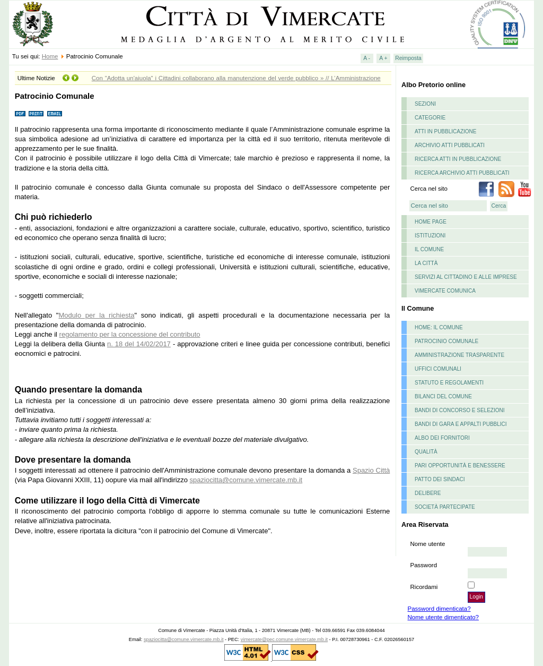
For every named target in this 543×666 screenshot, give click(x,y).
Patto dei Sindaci (440, 479)
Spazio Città (371, 470)
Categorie (430, 118)
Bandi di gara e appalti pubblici (461, 424)
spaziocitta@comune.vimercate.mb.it (246, 480)
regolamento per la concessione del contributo (129, 334)
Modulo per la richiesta (96, 315)
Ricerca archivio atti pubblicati (462, 173)
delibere (428, 493)
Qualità (426, 452)
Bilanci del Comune (443, 396)
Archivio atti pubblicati (450, 145)
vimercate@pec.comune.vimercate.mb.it (284, 639)
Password (423, 565)
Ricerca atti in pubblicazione (458, 159)
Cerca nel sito (429, 188)
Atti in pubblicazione (446, 131)
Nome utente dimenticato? (443, 617)
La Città (426, 263)
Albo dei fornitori (442, 438)
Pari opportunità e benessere (460, 465)
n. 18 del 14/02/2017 (139, 344)
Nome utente (427, 544)
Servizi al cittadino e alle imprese (466, 277)
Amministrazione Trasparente (459, 355)
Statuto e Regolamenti (449, 383)
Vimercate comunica (445, 291)
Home (50, 56)
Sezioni (425, 104)
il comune (429, 249)
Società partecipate (445, 507)
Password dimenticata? (439, 608)
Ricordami (424, 587)
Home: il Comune (439, 327)
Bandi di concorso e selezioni (459, 410)
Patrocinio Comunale (446, 341)
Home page (430, 222)
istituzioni (430, 235)
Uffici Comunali (438, 369)
